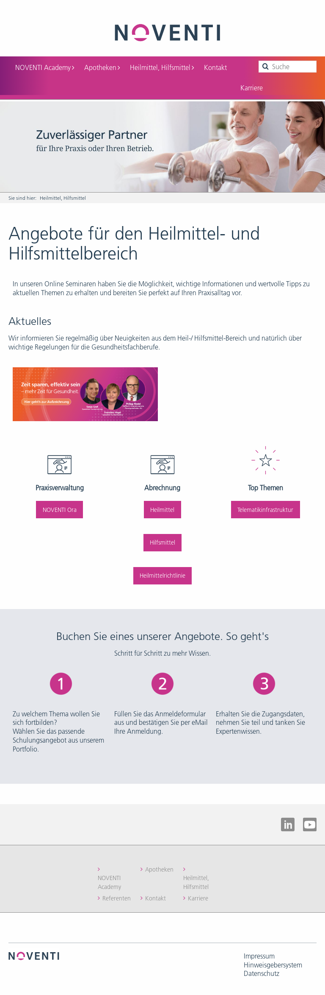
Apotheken (102, 67)
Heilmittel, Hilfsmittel (162, 67)
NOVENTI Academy (44, 67)
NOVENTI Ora (60, 510)
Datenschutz (261, 973)
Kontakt (215, 67)
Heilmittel (162, 510)
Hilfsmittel (162, 542)
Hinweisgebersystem (273, 965)
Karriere (251, 88)
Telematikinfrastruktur (265, 510)
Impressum (259, 956)
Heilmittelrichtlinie (162, 575)
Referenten (116, 898)
